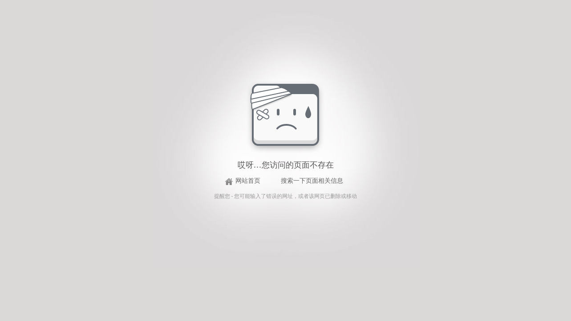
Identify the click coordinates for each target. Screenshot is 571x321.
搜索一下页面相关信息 (312, 180)
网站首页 (247, 180)
